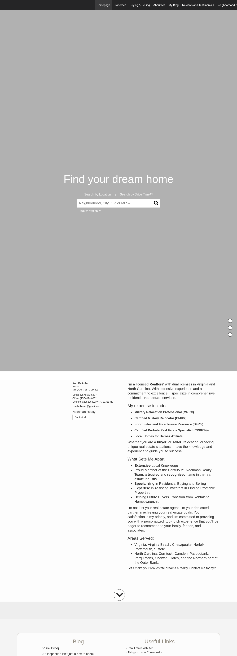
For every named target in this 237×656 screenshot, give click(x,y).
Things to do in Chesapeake (145, 652)
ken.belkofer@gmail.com (86, 406)
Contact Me (81, 417)
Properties (119, 5)
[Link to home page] (4, 5)
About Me (159, 5)
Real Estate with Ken (140, 648)
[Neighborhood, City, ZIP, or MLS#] (118, 203)
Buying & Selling (140, 5)
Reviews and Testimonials (198, 5)
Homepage (103, 5)
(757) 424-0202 (88, 398)
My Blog (174, 5)
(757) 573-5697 (88, 394)
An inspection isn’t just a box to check (68, 654)
